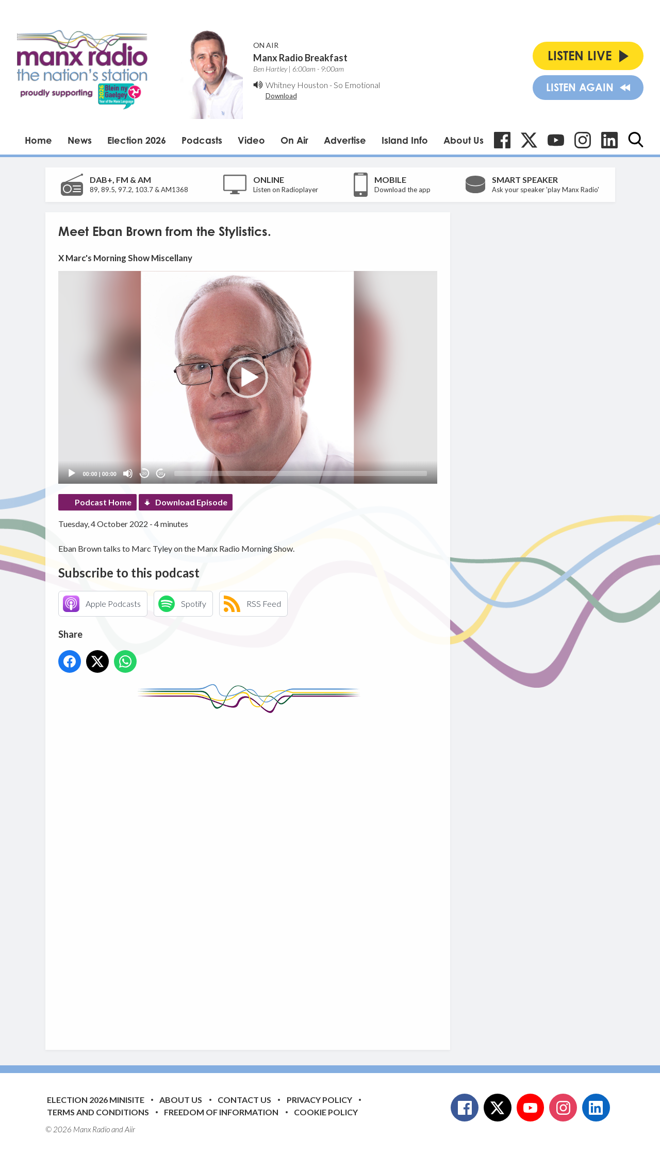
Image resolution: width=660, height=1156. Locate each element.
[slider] (300, 473)
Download (281, 96)
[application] (247, 377)
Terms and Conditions (98, 1112)
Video (251, 140)
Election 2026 (136, 140)
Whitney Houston (297, 85)
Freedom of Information (221, 1112)
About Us (463, 140)
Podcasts (202, 140)
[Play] (72, 473)
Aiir (130, 1129)
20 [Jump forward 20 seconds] (161, 473)
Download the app (402, 189)
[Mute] (128, 473)
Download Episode (191, 502)
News (80, 140)
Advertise (345, 140)
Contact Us (244, 1099)
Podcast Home (103, 502)
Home (38, 140)
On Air (294, 140)
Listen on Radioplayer (285, 189)
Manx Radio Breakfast (300, 57)
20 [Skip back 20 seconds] (144, 473)
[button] (247, 377)
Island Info (405, 140)
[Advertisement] (251, 874)
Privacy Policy (319, 1099)
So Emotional (357, 85)
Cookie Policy (326, 1112)
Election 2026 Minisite (95, 1099)
